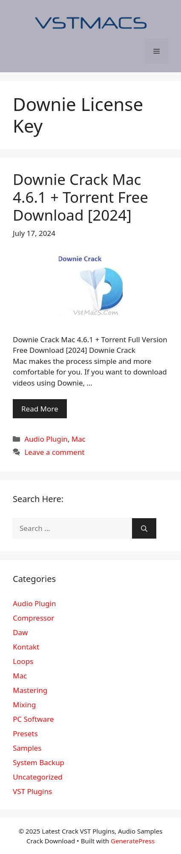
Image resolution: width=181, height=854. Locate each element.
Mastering (30, 690)
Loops (23, 661)
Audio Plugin (45, 439)
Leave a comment (54, 452)
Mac (79, 439)
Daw (20, 632)
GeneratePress (133, 841)
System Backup (38, 762)
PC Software (33, 719)
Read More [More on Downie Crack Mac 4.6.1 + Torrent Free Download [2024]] (39, 409)
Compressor (33, 618)
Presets (25, 733)
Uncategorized (38, 777)
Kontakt (26, 647)
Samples (27, 748)
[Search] (144, 528)
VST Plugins (32, 791)
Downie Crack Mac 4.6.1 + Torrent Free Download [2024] (80, 197)
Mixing (24, 704)
